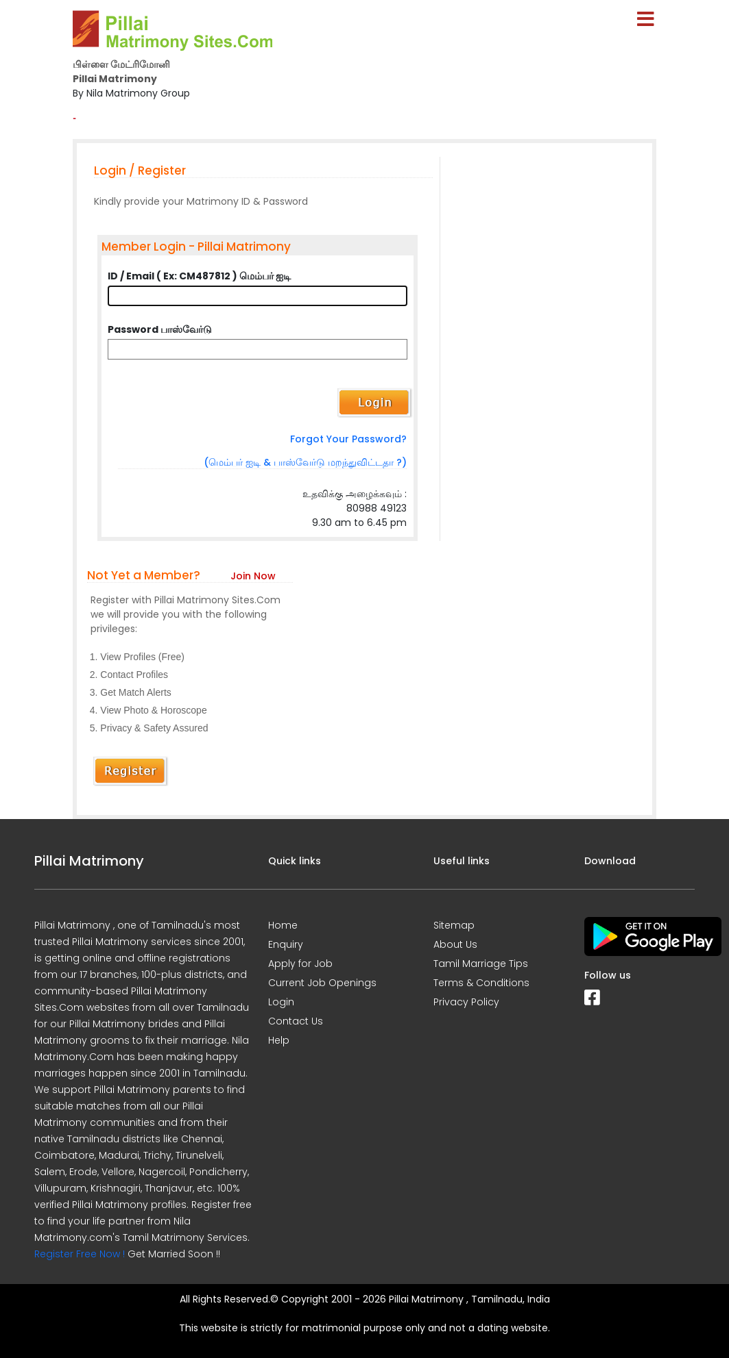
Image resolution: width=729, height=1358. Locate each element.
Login (281, 1002)
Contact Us (295, 1021)
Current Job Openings (322, 983)
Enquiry (285, 944)
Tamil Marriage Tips (480, 963)
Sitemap (454, 925)
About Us (455, 944)
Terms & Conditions (481, 983)
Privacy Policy (466, 1002)
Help (278, 1040)
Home (283, 925)
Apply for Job (300, 963)
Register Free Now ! (79, 1254)
